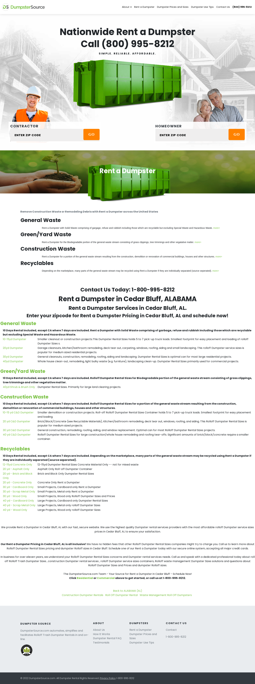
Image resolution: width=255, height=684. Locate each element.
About (125, 7)
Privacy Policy (108, 678)
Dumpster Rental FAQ (107, 638)
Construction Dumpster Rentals (82, 595)
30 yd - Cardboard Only (18, 487)
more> (216, 228)
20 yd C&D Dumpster (16, 421)
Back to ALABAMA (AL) (127, 591)
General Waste (18, 323)
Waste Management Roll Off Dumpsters (166, 595)
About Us (99, 630)
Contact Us (223, 7)
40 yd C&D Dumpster (17, 435)
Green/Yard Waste (22, 371)
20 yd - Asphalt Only (16, 469)
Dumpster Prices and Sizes (172, 7)
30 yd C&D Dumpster (16, 430)
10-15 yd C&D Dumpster (18, 412)
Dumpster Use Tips (202, 7)
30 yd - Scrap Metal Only (19, 491)
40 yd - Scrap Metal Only (19, 505)
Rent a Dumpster (144, 7)
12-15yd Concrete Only (17, 464)
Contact (171, 630)
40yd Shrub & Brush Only (19, 387)
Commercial (106, 578)
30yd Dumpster (13, 357)
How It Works (101, 634)
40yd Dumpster (13, 361)
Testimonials (101, 642)
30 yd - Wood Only (15, 496)
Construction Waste (24, 397)
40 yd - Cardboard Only (18, 501)
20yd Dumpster (13, 348)
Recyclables (15, 449)
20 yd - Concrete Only (17, 482)
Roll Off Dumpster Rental (121, 595)
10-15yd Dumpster (14, 339)
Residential (85, 578)
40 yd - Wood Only (15, 510)
